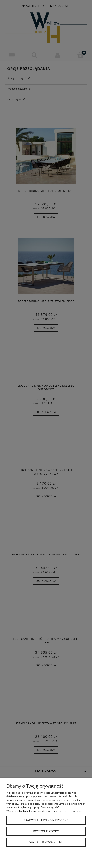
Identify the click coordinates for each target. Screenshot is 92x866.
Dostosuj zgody (46, 831)
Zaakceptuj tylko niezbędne (46, 820)
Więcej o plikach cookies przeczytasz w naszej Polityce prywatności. (44, 811)
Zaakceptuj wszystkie (45, 842)
